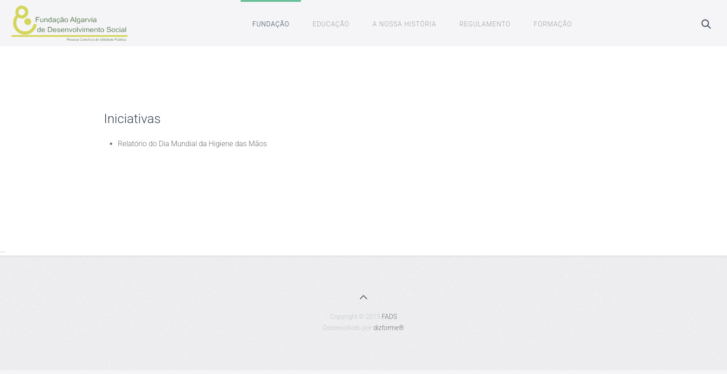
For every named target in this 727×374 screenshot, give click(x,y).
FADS (389, 316)
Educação (330, 24)
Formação (553, 24)
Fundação (270, 24)
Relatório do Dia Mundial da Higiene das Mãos (192, 143)
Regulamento (484, 24)
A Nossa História (404, 24)
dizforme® (388, 327)
